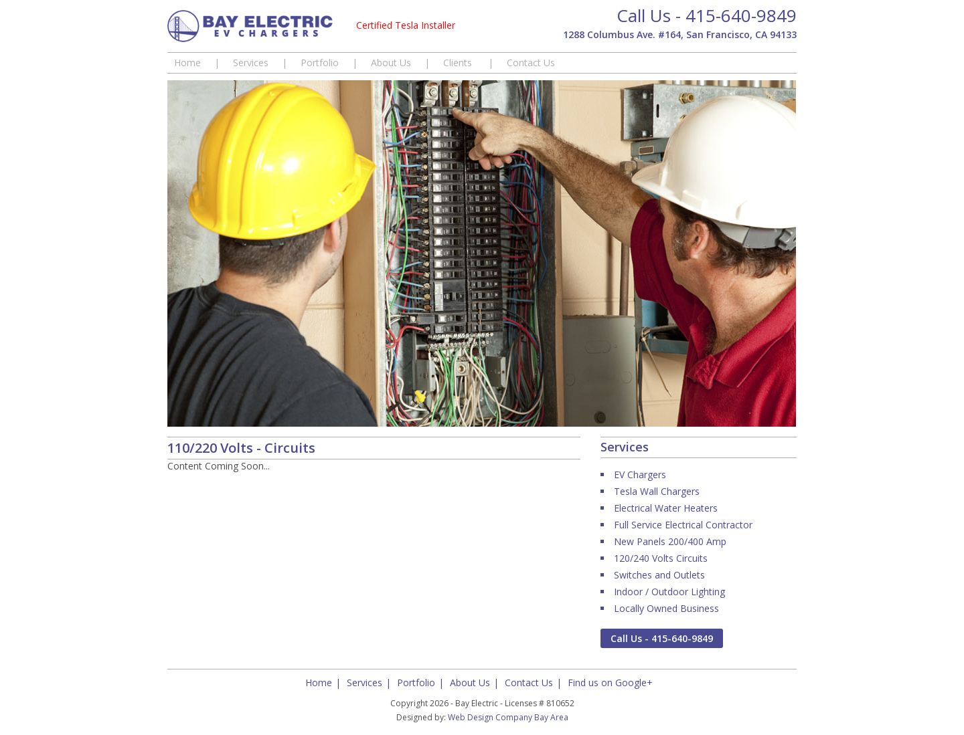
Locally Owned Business (666, 608)
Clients (459, 62)
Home (187, 62)
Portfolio (320, 62)
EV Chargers (640, 474)
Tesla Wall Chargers (657, 491)
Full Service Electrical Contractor (683, 524)
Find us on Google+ (610, 682)
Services (250, 62)
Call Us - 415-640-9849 (707, 15)
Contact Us (531, 62)
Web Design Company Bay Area (508, 717)
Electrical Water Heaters (666, 508)
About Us (391, 62)
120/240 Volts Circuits (661, 558)
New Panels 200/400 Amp (670, 541)
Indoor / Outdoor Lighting (669, 591)
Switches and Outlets (659, 574)
